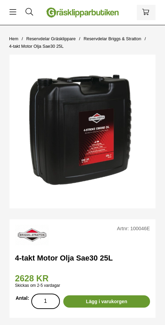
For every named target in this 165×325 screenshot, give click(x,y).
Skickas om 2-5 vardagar (37, 285)
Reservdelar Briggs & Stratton (112, 38)
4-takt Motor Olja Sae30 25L (36, 46)
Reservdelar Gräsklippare (51, 38)
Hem (13, 38)
